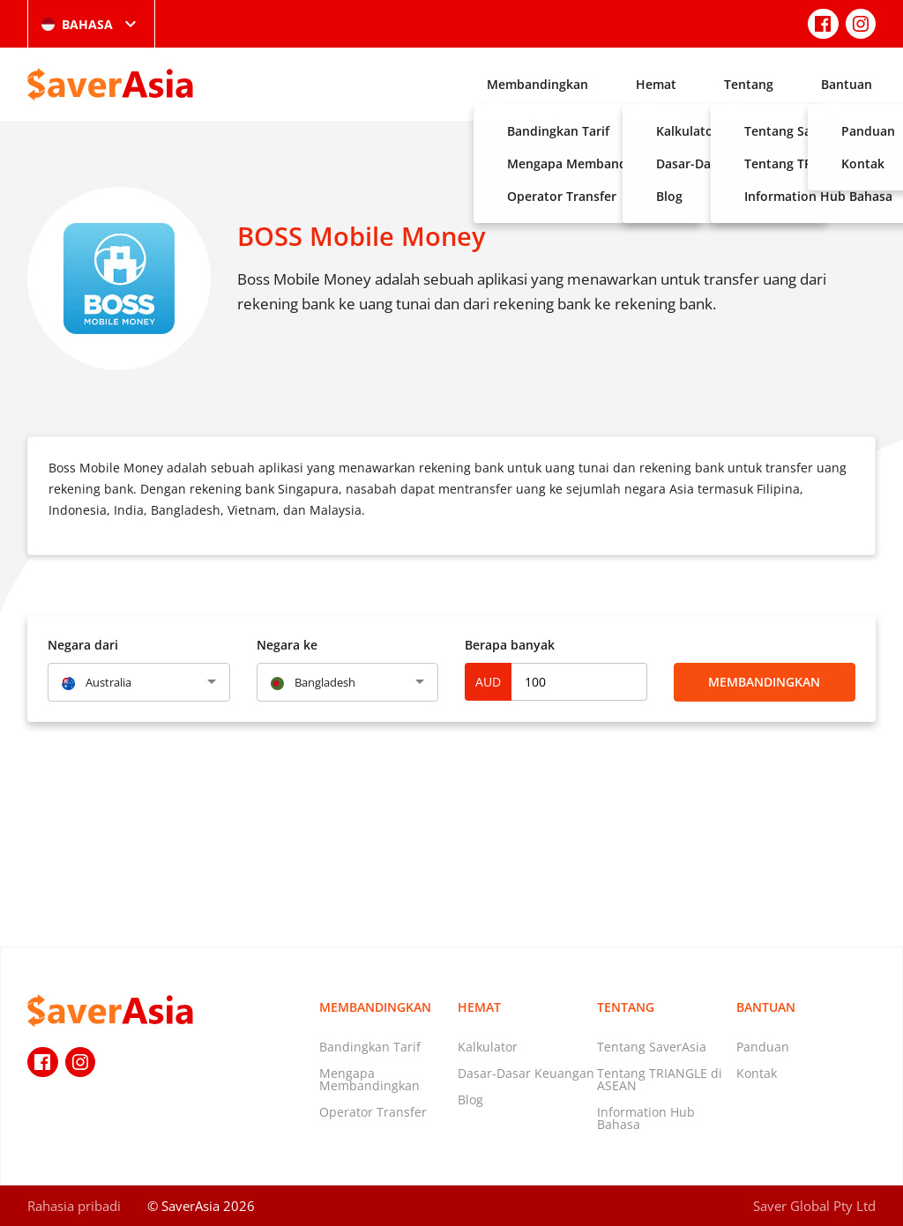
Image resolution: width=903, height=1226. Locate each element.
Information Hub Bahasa (646, 1118)
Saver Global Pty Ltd (814, 1206)
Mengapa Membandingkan (369, 1079)
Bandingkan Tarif (370, 1046)
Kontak (756, 1073)
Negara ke (287, 644)
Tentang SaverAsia (651, 1046)
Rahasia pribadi (74, 1206)
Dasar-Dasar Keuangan (526, 1073)
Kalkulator (488, 1046)
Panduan (762, 1046)
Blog (470, 1099)
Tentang (748, 84)
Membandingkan (537, 84)
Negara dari (83, 644)
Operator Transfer (373, 1111)
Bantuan (846, 84)
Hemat (656, 84)
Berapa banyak (510, 644)
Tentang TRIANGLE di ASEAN (659, 1079)
